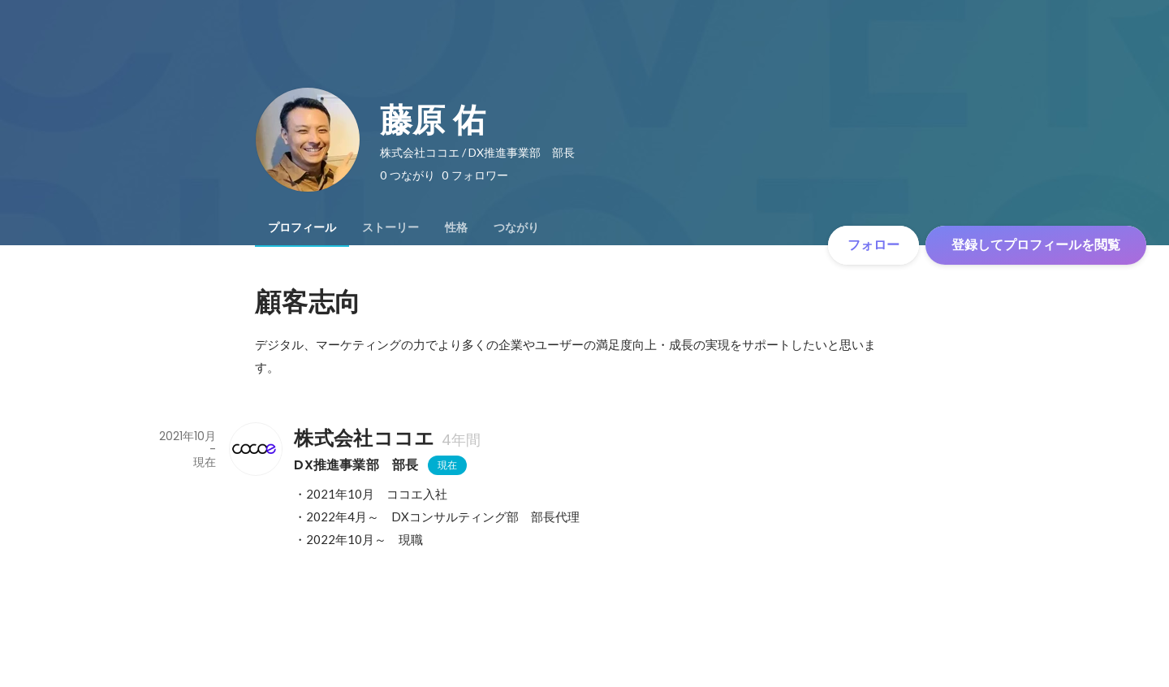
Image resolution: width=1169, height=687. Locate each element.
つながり (516, 227)
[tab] (302, 227)
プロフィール (302, 227)
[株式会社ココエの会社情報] (255, 449)
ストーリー (390, 227)
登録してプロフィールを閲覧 (1035, 244)
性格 (456, 227)
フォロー (873, 244)
